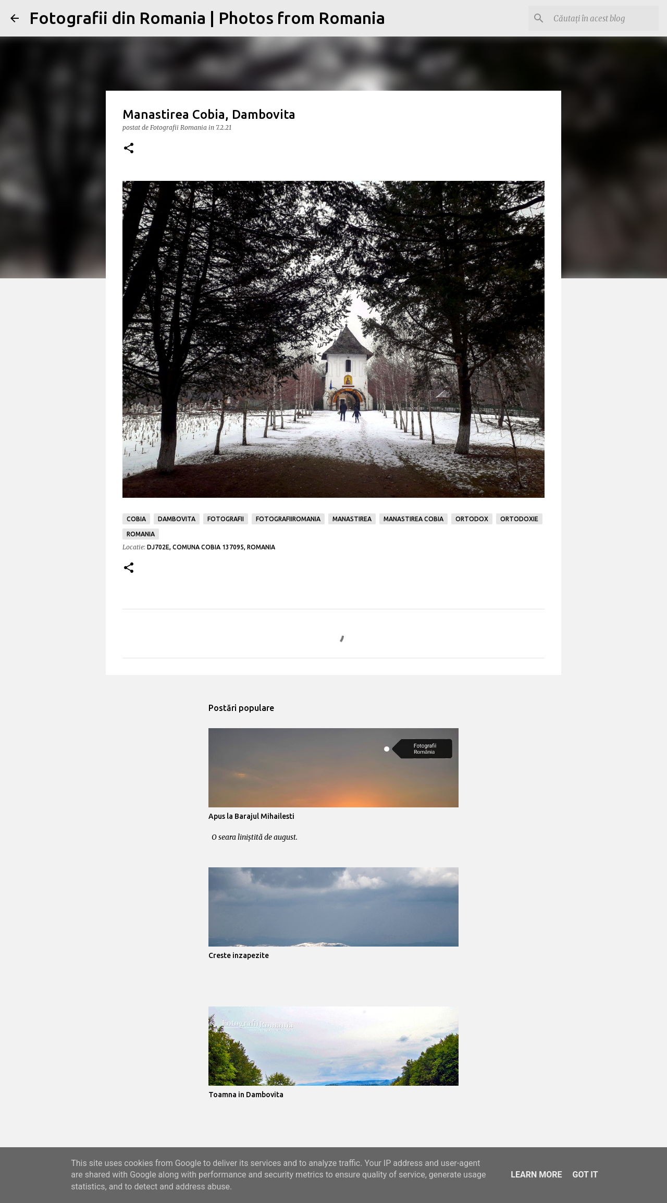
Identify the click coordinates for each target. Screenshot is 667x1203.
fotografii (225, 518)
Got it (585, 1175)
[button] (128, 149)
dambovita (176, 518)
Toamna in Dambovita (245, 1094)
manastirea (352, 518)
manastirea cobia (413, 518)
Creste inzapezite (238, 955)
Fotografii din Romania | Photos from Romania (207, 17)
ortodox (471, 518)
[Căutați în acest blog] (604, 18)
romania (141, 534)
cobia (136, 518)
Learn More (536, 1175)
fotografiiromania (288, 518)
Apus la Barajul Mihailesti (251, 816)
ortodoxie (519, 518)
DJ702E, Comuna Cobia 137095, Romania (211, 547)
